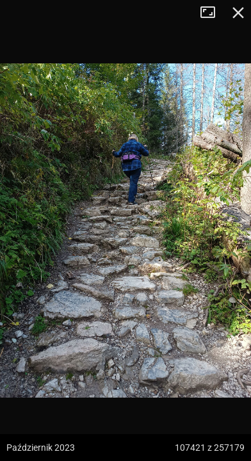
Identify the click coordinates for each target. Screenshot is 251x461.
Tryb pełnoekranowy (212, 13)
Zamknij (238, 13)
